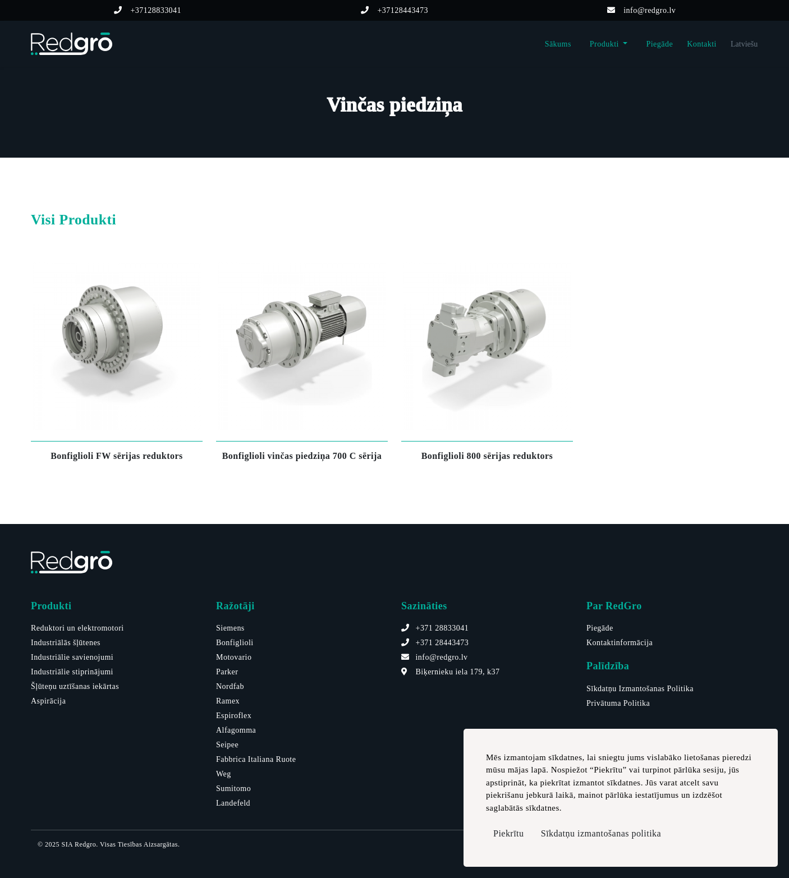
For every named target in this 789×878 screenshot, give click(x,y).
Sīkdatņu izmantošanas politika (601, 833)
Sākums (558, 44)
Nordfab (230, 686)
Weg (223, 774)
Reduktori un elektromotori (77, 628)
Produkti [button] (605, 44)
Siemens (230, 628)
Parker (227, 672)
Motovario (233, 657)
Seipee (227, 745)
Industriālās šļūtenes (65, 642)
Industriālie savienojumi (72, 657)
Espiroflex (233, 715)
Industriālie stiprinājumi (72, 672)
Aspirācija (48, 701)
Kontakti (702, 44)
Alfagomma (236, 730)
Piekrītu (508, 833)
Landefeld (233, 803)
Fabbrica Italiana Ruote (256, 759)
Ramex (228, 701)
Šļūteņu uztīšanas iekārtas (75, 686)
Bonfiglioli (235, 642)
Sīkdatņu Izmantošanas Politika (640, 688)
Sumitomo (233, 788)
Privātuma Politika (618, 703)
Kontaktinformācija (619, 642)
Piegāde (659, 44)
